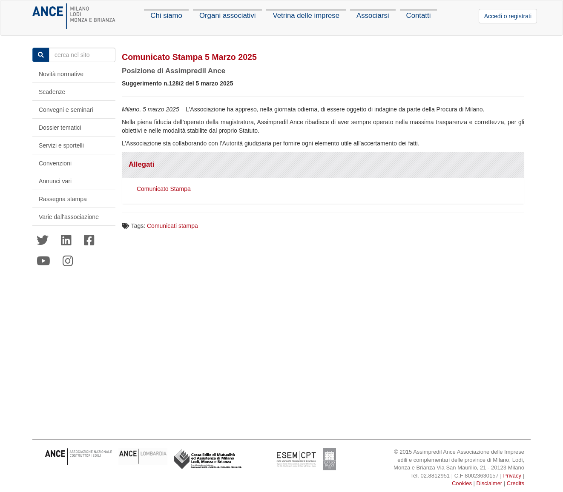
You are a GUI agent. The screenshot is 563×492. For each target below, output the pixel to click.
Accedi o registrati (507, 16)
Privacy (512, 475)
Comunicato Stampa (164, 188)
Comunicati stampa (172, 225)
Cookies (462, 483)
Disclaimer (490, 483)
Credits (515, 483)
